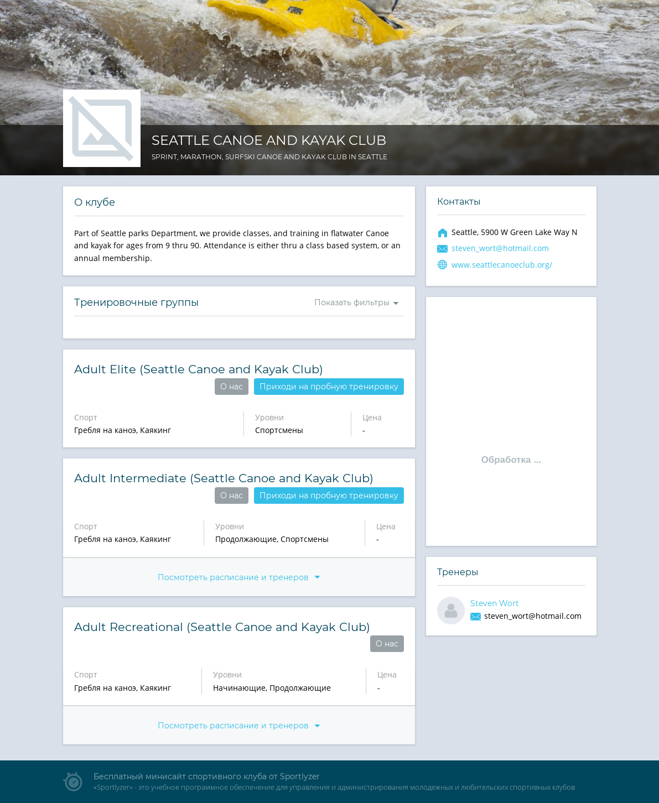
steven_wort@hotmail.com (500, 248)
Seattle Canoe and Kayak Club (269, 140)
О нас (231, 387)
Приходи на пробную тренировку (329, 387)
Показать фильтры (352, 302)
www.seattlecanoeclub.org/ (502, 264)
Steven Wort (494, 603)
